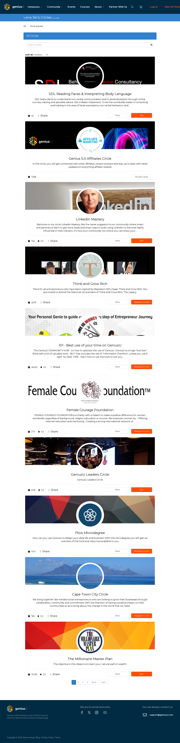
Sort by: (29, 55)
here (46, 718)
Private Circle (141, 177)
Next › (94, 682)
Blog (38, 737)
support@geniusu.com (161, 715)
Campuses (35, 7)
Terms (57, 737)
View (117, 115)
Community (55, 7)
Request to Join (141, 302)
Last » (104, 682)
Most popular (36, 26)
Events (71, 7)
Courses (85, 7)
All (24, 26)
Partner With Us (118, 7)
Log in (154, 7)
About (99, 7)
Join (142, 115)
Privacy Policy (47, 737)
